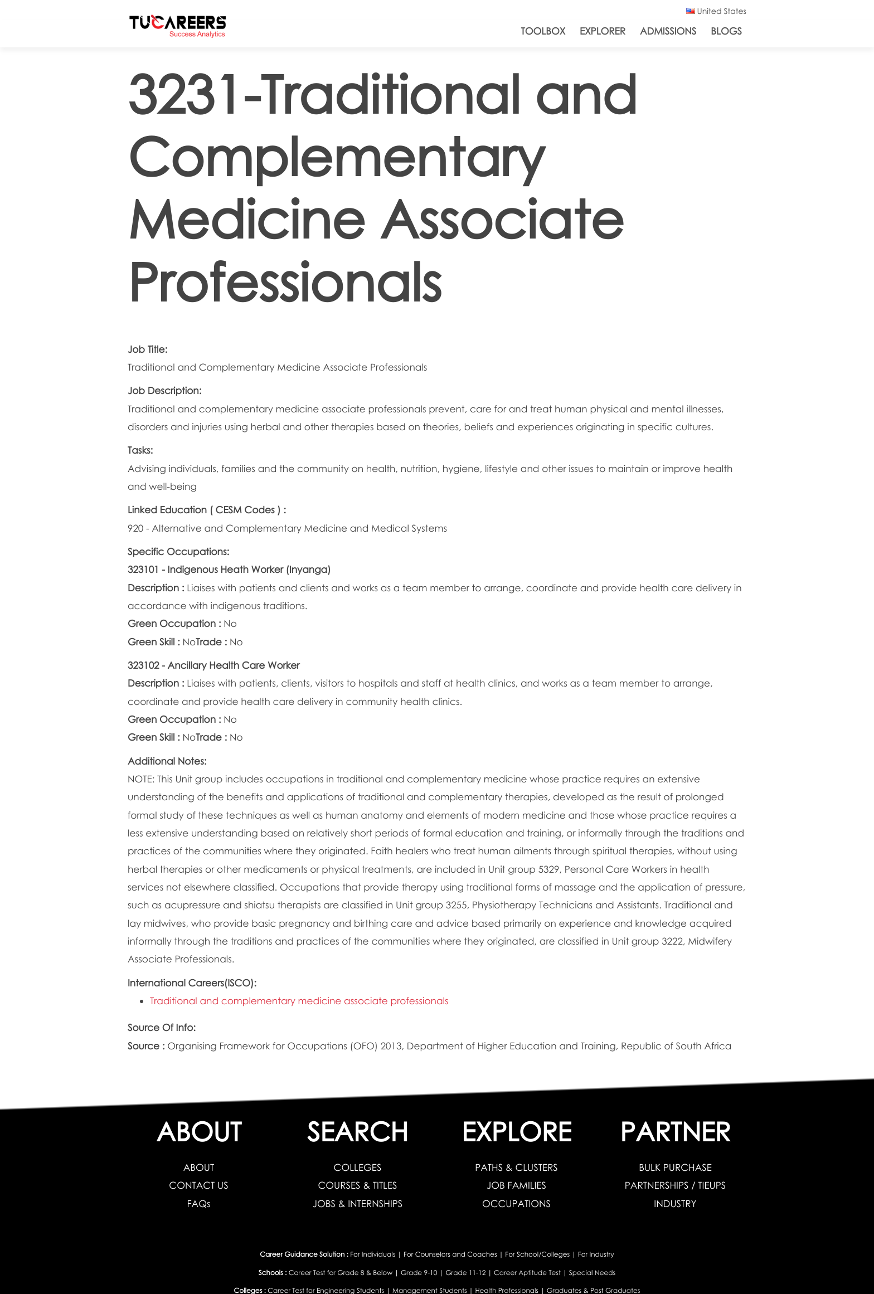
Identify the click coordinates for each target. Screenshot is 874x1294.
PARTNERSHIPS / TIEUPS (675, 1185)
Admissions (668, 31)
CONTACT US (198, 1185)
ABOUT (198, 1167)
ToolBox (543, 31)
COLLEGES (358, 1167)
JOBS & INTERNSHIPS (358, 1203)
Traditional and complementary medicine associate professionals (299, 1000)
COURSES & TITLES (357, 1185)
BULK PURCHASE (675, 1167)
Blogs (726, 31)
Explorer (602, 31)
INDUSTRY (675, 1203)
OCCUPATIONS (516, 1203)
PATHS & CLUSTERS (516, 1167)
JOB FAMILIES (516, 1185)
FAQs (198, 1203)
